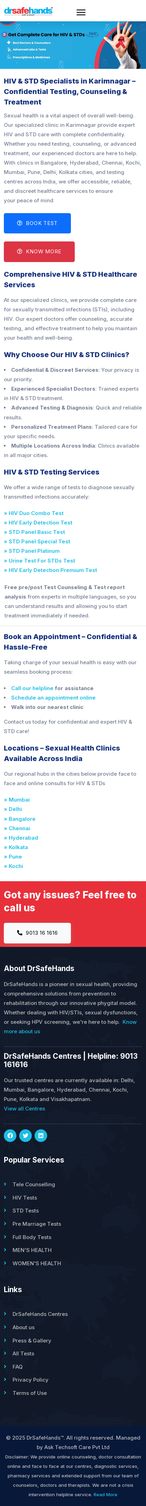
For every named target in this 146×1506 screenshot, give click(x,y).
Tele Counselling (34, 1184)
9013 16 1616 (37, 932)
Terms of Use (30, 1393)
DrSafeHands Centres (40, 1314)
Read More (105, 1494)
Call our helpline (32, 688)
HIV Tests (25, 1197)
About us (24, 1327)
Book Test (37, 223)
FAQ (18, 1366)
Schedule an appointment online (53, 697)
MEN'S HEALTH (32, 1250)
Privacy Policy (31, 1379)
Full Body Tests (32, 1237)
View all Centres (24, 1108)
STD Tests (26, 1210)
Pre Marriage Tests (37, 1224)
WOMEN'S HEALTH (37, 1263)
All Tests (23, 1353)
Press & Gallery (32, 1340)
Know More (39, 251)
